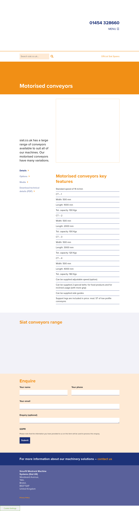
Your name (44, 390)
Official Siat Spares (110, 56)
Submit (24, 440)
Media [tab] (23, 182)
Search (52, 56)
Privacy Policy (25, 497)
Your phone (95, 390)
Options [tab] (23, 176)
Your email (69, 404)
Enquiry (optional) (69, 418)
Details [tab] (23, 170)
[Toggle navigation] (104, 29)
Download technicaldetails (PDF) (29, 189)
